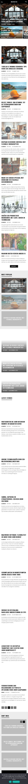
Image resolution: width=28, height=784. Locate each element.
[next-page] (24, 280)
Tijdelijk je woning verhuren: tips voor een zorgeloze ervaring (14, 67)
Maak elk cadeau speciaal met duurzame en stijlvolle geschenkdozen (12, 180)
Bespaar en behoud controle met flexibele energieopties (13, 143)
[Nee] (26, 778)
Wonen (2, 256)
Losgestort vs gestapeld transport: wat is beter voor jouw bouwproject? (12, 648)
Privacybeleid (16, 781)
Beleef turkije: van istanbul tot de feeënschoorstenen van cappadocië (13, 104)
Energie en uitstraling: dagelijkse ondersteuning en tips (13, 611)
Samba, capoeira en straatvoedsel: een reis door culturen (12, 499)
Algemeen (3, 71)
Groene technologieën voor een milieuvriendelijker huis (13, 460)
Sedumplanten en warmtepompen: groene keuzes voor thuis (13, 573)
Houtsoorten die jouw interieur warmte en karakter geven (13, 423)
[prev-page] (21, 280)
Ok (10, 781)
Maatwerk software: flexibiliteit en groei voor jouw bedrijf (13, 536)
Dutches (9, 71)
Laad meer (14, 266)
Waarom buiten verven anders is (13, 253)
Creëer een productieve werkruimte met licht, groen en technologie (13, 218)
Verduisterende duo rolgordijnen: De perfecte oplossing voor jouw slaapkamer (13, 688)
